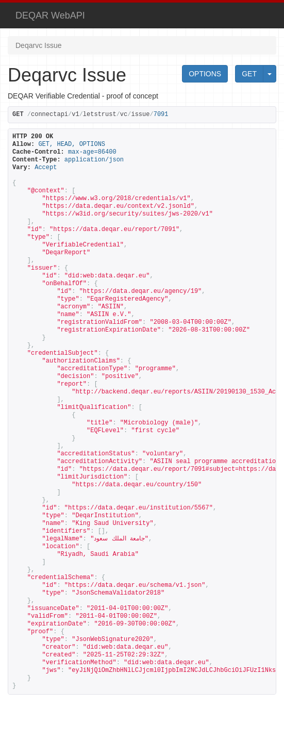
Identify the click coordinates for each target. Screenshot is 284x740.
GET (249, 74)
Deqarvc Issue (38, 45)
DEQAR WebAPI (50, 15)
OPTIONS (205, 74)
